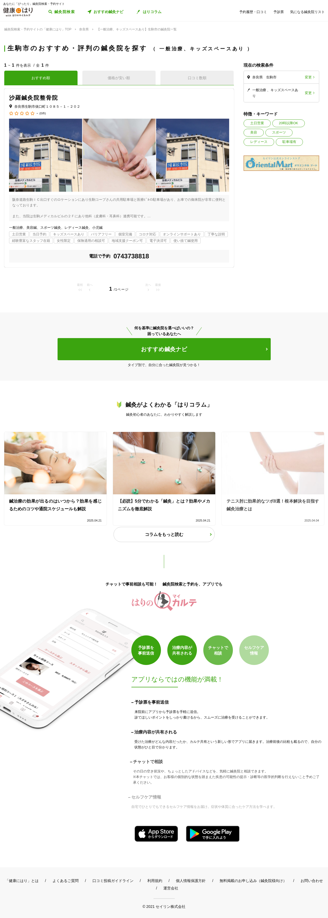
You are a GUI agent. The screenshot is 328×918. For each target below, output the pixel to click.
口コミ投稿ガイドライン (112, 881)
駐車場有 (289, 142)
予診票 (278, 12)
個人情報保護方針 (191, 881)
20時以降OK (288, 123)
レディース (259, 142)
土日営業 (257, 123)
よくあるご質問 (65, 881)
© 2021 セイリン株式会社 (164, 906)
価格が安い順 (119, 78)
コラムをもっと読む (164, 534)
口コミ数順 (197, 78)
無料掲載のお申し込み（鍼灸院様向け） (253, 881)
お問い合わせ (312, 881)
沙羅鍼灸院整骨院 (33, 98)
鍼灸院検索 (64, 12)
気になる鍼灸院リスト (307, 12)
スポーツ (279, 132)
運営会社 (170, 888)
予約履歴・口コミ (253, 12)
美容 (253, 132)
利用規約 (154, 881)
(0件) (42, 113)
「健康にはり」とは (22, 881)
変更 (308, 77)
